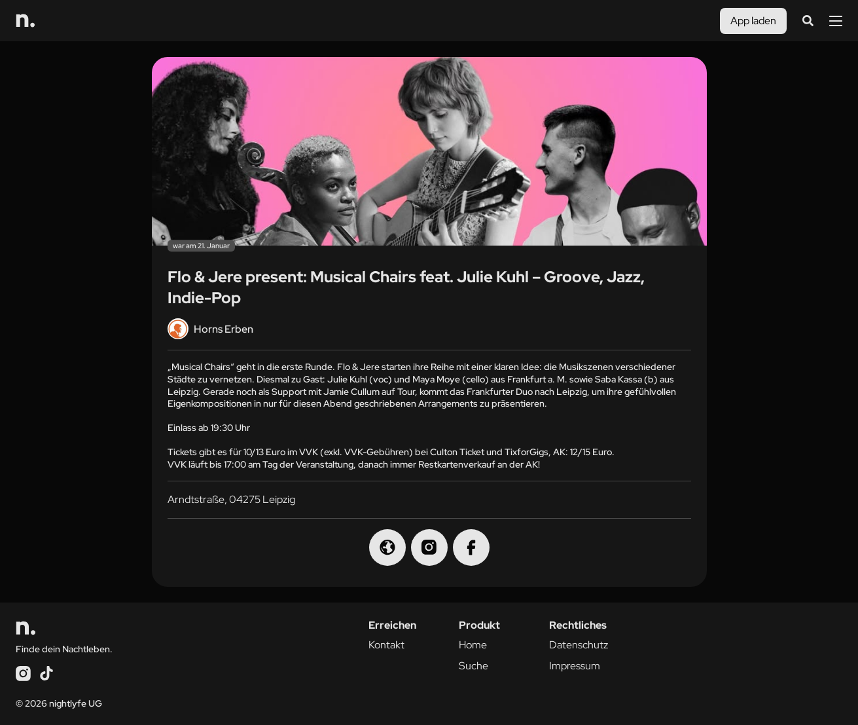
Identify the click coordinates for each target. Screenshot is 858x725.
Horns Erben (210, 328)
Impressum (574, 666)
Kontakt (386, 645)
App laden (753, 21)
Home (473, 645)
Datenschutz (578, 645)
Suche (473, 666)
